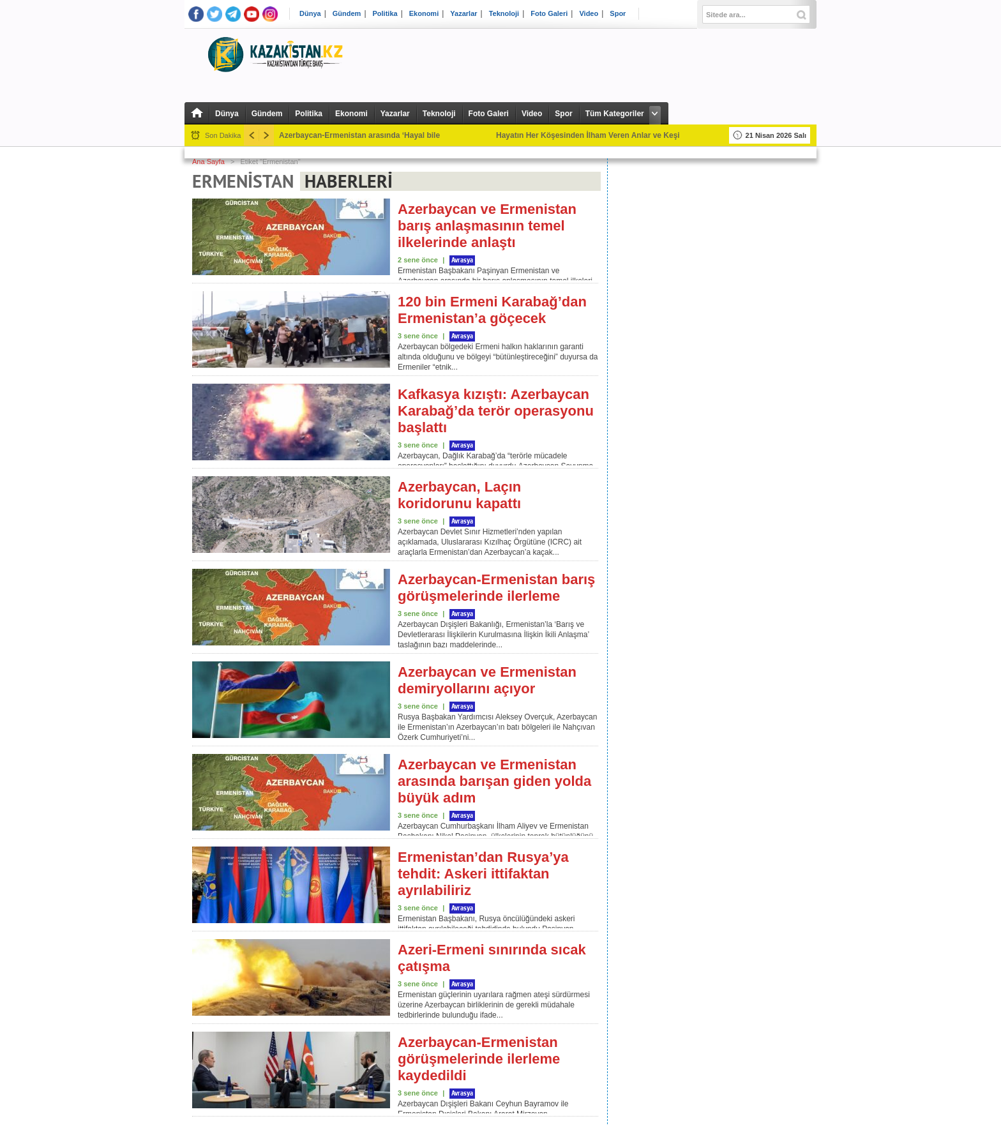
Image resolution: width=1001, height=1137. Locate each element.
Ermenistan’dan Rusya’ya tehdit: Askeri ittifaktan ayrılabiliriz (483, 873)
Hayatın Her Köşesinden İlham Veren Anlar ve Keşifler (593, 135)
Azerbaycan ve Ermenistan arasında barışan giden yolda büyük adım (494, 781)
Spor (618, 13)
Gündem (347, 13)
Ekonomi (424, 13)
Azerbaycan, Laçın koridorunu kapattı (459, 495)
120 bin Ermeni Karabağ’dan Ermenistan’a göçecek (492, 310)
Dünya (310, 13)
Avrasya (462, 260)
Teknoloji (504, 13)
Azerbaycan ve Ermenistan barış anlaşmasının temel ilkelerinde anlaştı (487, 225)
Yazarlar (463, 13)
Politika (385, 13)
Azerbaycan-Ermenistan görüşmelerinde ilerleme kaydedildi (479, 1058)
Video (588, 13)
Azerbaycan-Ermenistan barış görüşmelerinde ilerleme (496, 587)
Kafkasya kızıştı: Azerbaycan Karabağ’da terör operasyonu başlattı (496, 410)
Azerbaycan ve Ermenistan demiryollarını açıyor (487, 680)
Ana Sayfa (208, 161)
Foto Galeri (549, 13)
